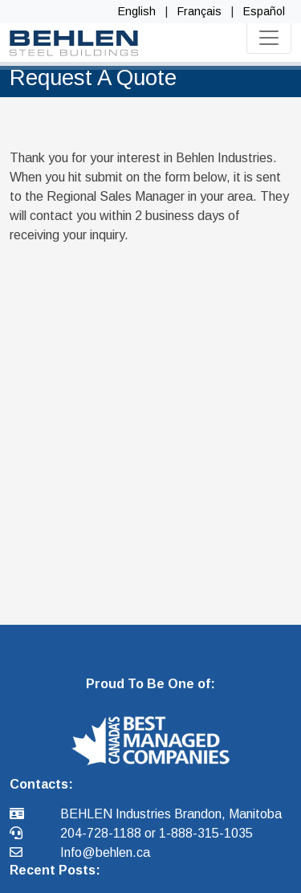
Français (199, 11)
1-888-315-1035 (206, 833)
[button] (150, 739)
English (137, 11)
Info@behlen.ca (105, 852)
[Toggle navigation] (268, 38)
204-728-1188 (102, 833)
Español (264, 11)
